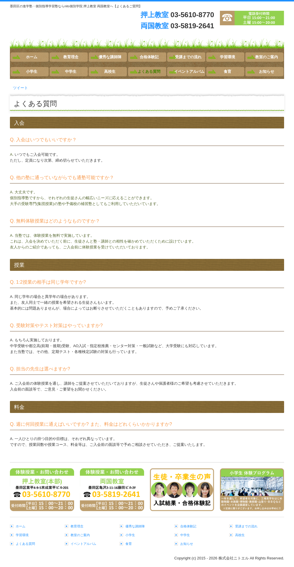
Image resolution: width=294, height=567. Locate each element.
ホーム (31, 57)
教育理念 (70, 57)
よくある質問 (149, 71)
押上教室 (155, 15)
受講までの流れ (188, 57)
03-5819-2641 (192, 26)
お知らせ (266, 71)
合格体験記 (149, 57)
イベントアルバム (189, 71)
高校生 (110, 71)
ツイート (20, 88)
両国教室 (155, 26)
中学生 (70, 71)
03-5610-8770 (192, 15)
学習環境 (227, 57)
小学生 (31, 71)
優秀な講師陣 (110, 57)
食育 (227, 71)
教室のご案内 (266, 57)
